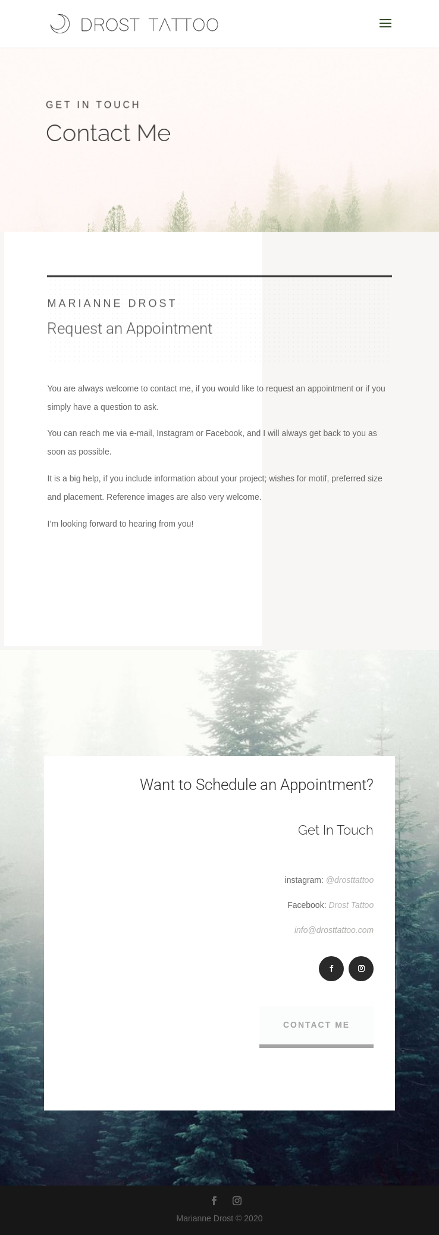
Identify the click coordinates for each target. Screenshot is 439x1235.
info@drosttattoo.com (334, 930)
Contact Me (316, 1025)
